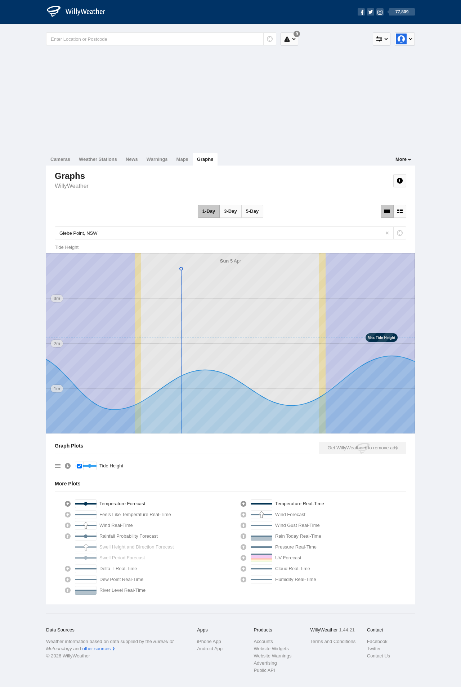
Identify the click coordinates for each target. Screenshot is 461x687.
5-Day (252, 211)
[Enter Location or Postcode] (161, 38)
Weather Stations (98, 159)
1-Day (208, 211)
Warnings (157, 159)
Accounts (263, 641)
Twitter (374, 648)
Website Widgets (271, 648)
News (132, 159)
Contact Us (378, 656)
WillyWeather (72, 186)
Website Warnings (272, 656)
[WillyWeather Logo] (80, 11)
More (401, 159)
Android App (210, 648)
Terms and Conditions (333, 641)
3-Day (230, 211)
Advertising (265, 663)
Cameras (60, 159)
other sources (96, 648)
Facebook (377, 641)
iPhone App (209, 641)
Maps (182, 159)
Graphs (205, 159)
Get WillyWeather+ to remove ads (363, 447)
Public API (264, 670)
